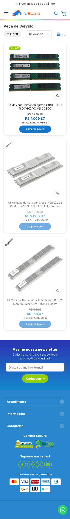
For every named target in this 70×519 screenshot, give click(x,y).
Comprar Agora (35, 129)
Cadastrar (35, 378)
